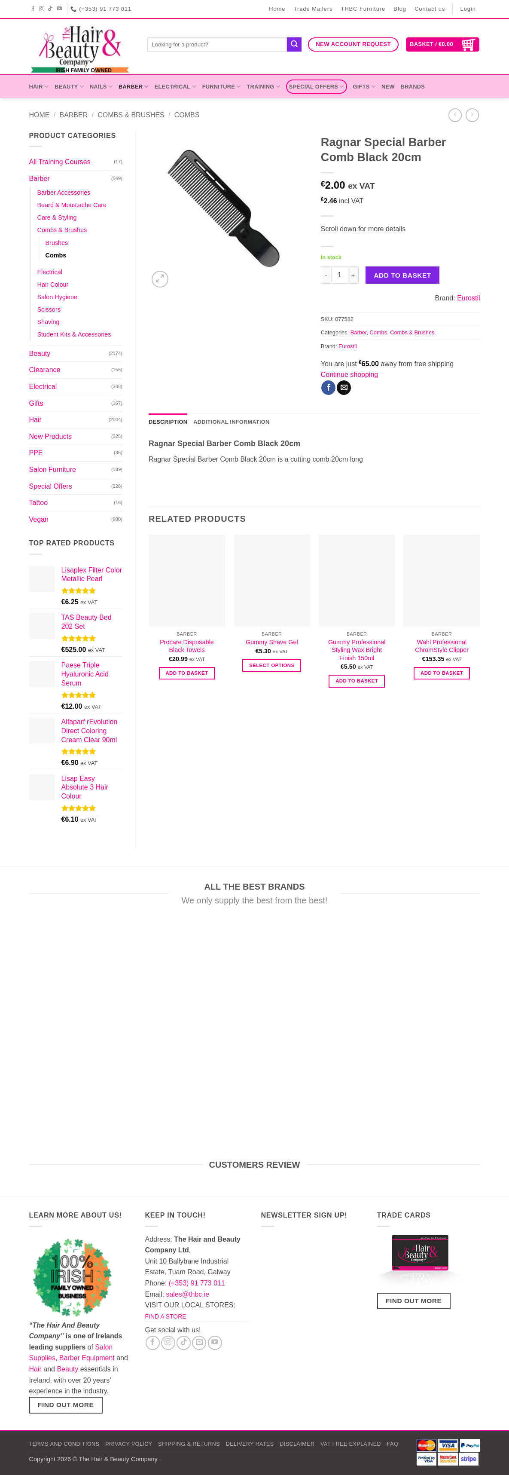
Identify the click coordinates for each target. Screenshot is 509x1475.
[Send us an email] (199, 1343)
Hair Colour (53, 284)
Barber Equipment (87, 1358)
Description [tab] (168, 422)
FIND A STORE (165, 1316)
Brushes (57, 242)
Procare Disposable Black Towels (187, 646)
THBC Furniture (363, 9)
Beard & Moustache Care (72, 205)
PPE (36, 452)
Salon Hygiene (57, 297)
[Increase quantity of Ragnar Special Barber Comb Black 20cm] (353, 275)
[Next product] (455, 115)
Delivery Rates (250, 1444)
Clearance (45, 369)
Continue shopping (349, 374)
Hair (39, 87)
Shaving (48, 321)
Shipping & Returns (189, 1444)
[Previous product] (472, 115)
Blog (399, 9)
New (388, 86)
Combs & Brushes (131, 115)
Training (263, 87)
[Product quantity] (339, 275)
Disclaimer (297, 1444)
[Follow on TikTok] (50, 9)
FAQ (392, 1444)
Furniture (221, 87)
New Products (50, 436)
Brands (413, 86)
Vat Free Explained (350, 1444)
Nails (101, 87)
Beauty (69, 87)
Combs (187, 115)
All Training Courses (60, 161)
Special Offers (316, 87)
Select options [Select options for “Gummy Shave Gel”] (271, 665)
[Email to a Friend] (344, 387)
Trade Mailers (313, 9)
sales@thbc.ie (187, 1294)
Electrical (175, 87)
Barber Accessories (64, 192)
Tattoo (38, 502)
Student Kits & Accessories (74, 334)
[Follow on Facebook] (33, 9)
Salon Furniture (52, 469)
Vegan (39, 519)
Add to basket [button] (186, 673)
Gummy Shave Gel (272, 642)
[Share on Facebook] (328, 387)
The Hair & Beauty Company (118, 1459)
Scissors (49, 309)
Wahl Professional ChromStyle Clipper (442, 646)
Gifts (364, 87)
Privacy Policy (128, 1444)
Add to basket (402, 275)
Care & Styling (57, 217)
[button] (442, 44)
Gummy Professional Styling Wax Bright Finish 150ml (357, 650)
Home (277, 9)
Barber (134, 87)
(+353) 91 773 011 (197, 1283)
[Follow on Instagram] (42, 9)
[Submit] (294, 44)
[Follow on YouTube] (59, 9)
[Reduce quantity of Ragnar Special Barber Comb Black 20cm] (326, 275)
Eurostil (468, 298)
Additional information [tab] (231, 422)
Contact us (430, 9)
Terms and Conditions (64, 1444)
